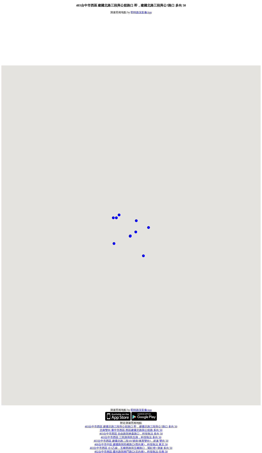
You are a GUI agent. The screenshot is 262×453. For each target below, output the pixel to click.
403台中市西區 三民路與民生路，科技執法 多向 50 (131, 437)
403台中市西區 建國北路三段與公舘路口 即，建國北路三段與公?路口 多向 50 (131, 426)
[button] (130, 236)
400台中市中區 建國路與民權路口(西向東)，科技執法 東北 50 (131, 444)
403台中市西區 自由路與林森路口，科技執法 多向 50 (131, 433)
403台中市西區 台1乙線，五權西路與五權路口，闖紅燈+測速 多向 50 (131, 448)
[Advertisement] (131, 40)
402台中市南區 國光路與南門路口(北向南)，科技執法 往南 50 (131, 451)
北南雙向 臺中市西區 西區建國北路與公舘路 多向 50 (131, 430)
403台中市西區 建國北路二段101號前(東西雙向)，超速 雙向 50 (131, 440)
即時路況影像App (141, 12)
